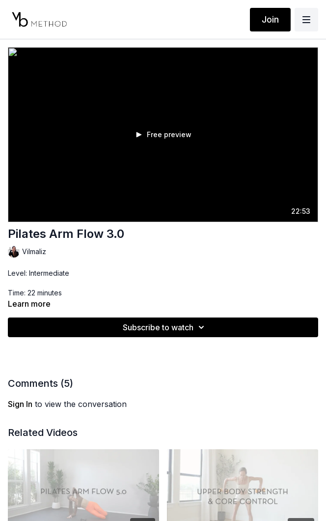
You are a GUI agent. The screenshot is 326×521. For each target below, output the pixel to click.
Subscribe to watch (165, 327)
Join (270, 19)
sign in (20, 404)
